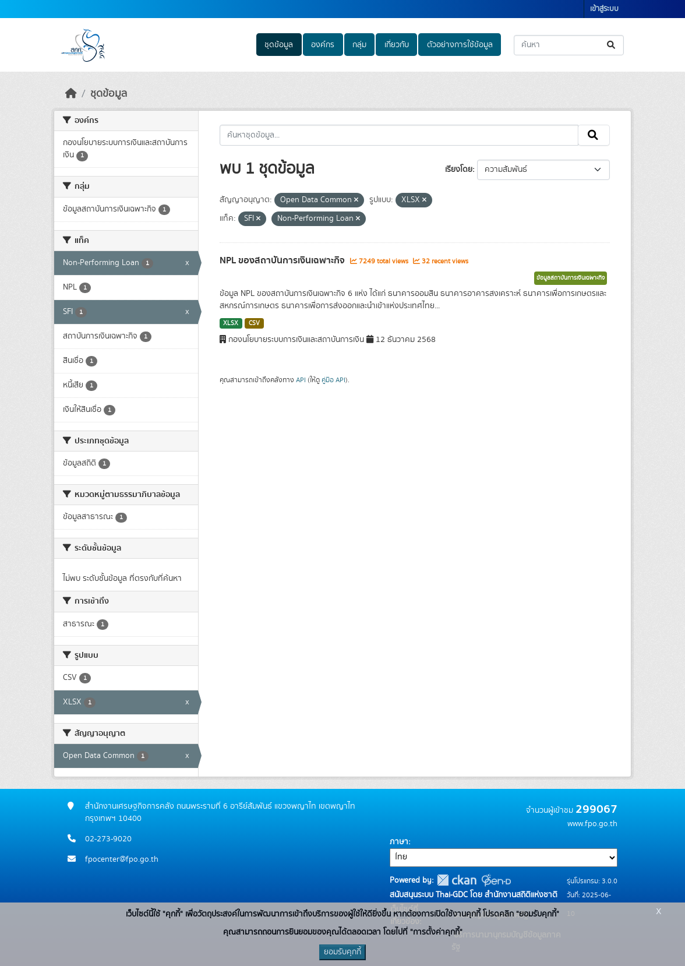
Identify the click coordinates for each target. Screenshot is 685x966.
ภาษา (399, 842)
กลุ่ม (359, 45)
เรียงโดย (458, 169)
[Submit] (611, 45)
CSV (254, 323)
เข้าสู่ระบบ (604, 9)
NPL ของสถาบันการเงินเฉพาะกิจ (283, 260)
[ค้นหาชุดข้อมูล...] (569, 45)
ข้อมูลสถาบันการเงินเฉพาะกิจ (570, 278)
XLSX (230, 323)
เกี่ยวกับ (396, 45)
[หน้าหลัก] (71, 93)
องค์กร (322, 45)
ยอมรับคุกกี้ (342, 952)
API (301, 380)
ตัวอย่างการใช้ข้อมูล (460, 45)
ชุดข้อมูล (278, 45)
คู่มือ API (333, 380)
